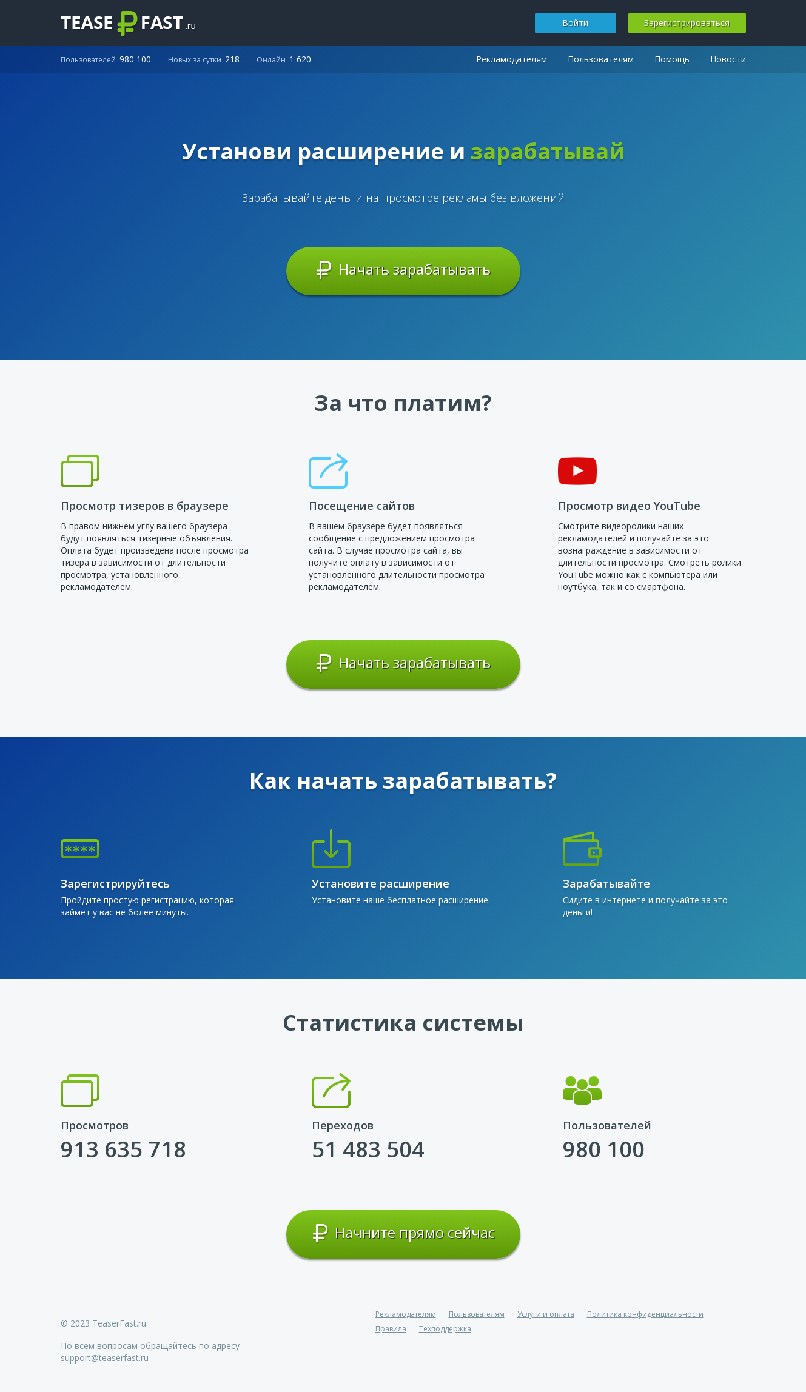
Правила (390, 1328)
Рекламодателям (511, 59)
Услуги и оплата (545, 1314)
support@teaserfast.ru (105, 1358)
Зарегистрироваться (687, 22)
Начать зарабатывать (403, 270)
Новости (728, 59)
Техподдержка (445, 1328)
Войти (575, 22)
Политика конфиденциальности (645, 1314)
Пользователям (601, 59)
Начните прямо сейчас (403, 1233)
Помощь (672, 59)
